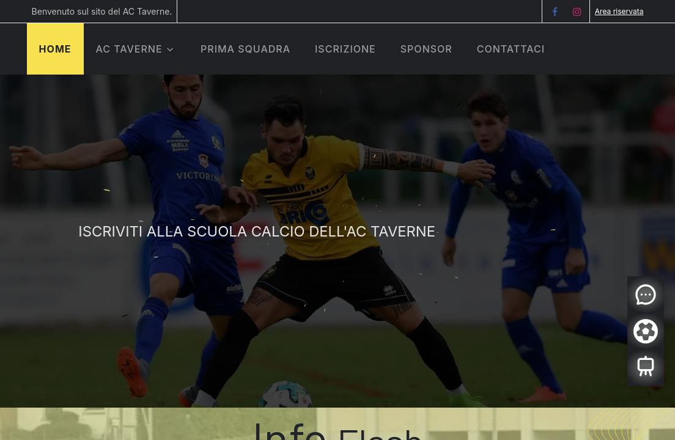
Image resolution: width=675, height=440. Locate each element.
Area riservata (619, 11)
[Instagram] (577, 11)
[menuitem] (245, 49)
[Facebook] (554, 11)
